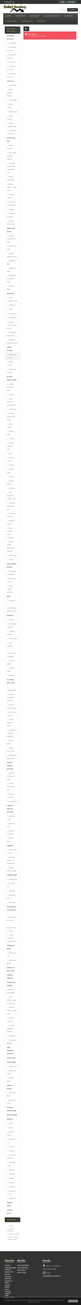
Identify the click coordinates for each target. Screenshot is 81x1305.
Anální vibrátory (10, 117)
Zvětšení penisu (10, 1211)
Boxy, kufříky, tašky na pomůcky (11, 1000)
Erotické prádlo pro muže (10, 387)
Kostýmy (11, 439)
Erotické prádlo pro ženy (10, 446)
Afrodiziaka (12, 43)
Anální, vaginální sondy (12, 299)
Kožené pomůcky (10, 795)
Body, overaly (10, 425)
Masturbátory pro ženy (11, 929)
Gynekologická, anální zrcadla (12, 609)
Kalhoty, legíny (10, 432)
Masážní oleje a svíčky (11, 706)
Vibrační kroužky (10, 363)
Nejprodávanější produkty (10, 1268)
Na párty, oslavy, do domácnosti (11, 860)
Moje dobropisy (22, 1268)
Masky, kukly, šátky (11, 178)
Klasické (11, 620)
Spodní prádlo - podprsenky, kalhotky (11, 546)
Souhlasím (73, 1301)
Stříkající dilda (10, 287)
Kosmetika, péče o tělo (10, 681)
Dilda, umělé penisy (11, 229)
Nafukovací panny (10, 947)
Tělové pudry (10, 742)
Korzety (11, 477)
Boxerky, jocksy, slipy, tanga (11, 416)
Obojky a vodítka (11, 196)
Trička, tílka (12, 409)
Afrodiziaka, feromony (11, 37)
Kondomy (34, 16)
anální (10, 1123)
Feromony (12, 62)
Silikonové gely (11, 896)
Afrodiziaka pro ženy (11, 56)
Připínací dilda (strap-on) (12, 255)
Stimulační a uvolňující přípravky (12, 733)
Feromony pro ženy (11, 75)
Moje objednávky (23, 1265)
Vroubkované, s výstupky (11, 654)
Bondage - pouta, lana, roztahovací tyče (11, 167)
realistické (11, 1174)
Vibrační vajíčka (12, 1115)
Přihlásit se (9, 2)
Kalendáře (11, 1036)
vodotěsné (12, 1198)
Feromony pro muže (11, 67)
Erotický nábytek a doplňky (10, 1028)
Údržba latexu (10, 839)
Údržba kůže (12, 801)
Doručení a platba (14, 1234)
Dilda (10, 309)
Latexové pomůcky (11, 832)
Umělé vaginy (11, 1062)
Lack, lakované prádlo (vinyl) (11, 402)
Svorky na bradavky (11, 215)
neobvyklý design (11, 1163)
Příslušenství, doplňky (11, 983)
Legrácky (68, 16)
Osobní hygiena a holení (10, 723)
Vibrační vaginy (10, 1079)
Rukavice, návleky (11, 522)
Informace (12, 1220)
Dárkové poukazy (10, 1019)
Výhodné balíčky (10, 662)
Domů (8, 16)
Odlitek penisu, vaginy (11, 869)
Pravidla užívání (7, 1286)
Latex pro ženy (11, 825)
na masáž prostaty (11, 1156)
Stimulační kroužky (11, 370)
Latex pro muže (11, 817)
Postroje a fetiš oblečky (11, 203)
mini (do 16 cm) (11, 1140)
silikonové (11, 1187)
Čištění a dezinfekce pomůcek (10, 697)
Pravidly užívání (51, 1300)
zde (39, 1302)
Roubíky (11, 209)
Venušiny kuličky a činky (11, 1109)
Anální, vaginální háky (11, 124)
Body (10, 453)
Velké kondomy (10, 644)
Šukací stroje (11, 1058)
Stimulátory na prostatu (11, 132)
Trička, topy (12, 555)
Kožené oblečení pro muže (11, 776)
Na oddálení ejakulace (12, 625)
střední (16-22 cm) (11, 1192)
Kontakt (41, 21)
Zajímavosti (26, 21)
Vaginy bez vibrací (11, 1072)
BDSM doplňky (10, 146)
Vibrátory (20, 16)
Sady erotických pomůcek (10, 1050)
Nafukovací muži (11, 954)
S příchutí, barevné (11, 632)
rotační (10, 1178)
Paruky (10, 560)
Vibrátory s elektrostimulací (12, 341)
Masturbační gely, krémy (12, 756)
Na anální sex (11, 885)
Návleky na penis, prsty (11, 969)
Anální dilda (12, 85)
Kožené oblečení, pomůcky (10, 766)
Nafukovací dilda (11, 247)
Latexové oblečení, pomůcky (10, 809)
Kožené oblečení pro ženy (11, 787)
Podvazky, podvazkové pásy (11, 506)
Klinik (8, 596)
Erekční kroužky (9, 348)
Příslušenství (12, 318)
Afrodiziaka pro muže (11, 48)
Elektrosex (11, 21)
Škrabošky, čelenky (11, 580)
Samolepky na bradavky (11, 572)
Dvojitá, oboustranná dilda (11, 239)
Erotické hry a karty (11, 851)
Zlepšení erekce (9, 1204)
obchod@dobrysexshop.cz (52, 1276)
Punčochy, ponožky (11, 515)
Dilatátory (11, 305)
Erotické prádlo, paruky (11, 378)
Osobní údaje (21, 1272)
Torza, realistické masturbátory (11, 938)
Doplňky (11, 394)
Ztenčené (11, 675)
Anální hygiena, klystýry (10, 93)
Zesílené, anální (11, 669)
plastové (11, 1170)
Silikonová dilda (11, 269)
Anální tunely (12, 112)
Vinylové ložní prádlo (11, 222)
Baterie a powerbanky (11, 991)
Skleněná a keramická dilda (11, 279)
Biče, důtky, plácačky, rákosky (11, 156)
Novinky (7, 1265)
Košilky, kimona (10, 482)
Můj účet (21, 1260)
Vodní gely (11, 902)
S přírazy (11, 1182)
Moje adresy (21, 1270)
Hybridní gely (12, 879)
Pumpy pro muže (11, 1094)
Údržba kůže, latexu (11, 749)
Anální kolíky (12, 100)
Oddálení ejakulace (10, 976)
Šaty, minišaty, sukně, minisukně (10, 532)
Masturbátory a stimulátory (11, 908)
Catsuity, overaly (10, 459)
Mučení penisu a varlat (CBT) (12, 187)
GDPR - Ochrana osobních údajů (13, 1238)
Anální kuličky (10, 105)
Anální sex (10, 81)
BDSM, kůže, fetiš (11, 139)
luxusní (10, 1128)
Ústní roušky (12, 639)
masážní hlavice (10, 1133)
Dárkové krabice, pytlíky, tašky (12, 1010)
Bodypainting (11, 690)
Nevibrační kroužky (11, 356)
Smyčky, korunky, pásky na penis (12, 325)
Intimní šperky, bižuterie (12, 565)
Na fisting (11, 891)
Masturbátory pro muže (11, 918)
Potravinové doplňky (12, 1041)
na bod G (11, 1147)
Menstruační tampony (12, 713)
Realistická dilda (11, 262)
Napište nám (9, 1272)
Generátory (12, 313)
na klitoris (11, 1151)
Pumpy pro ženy (11, 1101)
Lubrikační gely (52, 16)
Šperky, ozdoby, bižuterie (10, 589)
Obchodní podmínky (11, 1230)
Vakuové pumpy (10, 1086)
